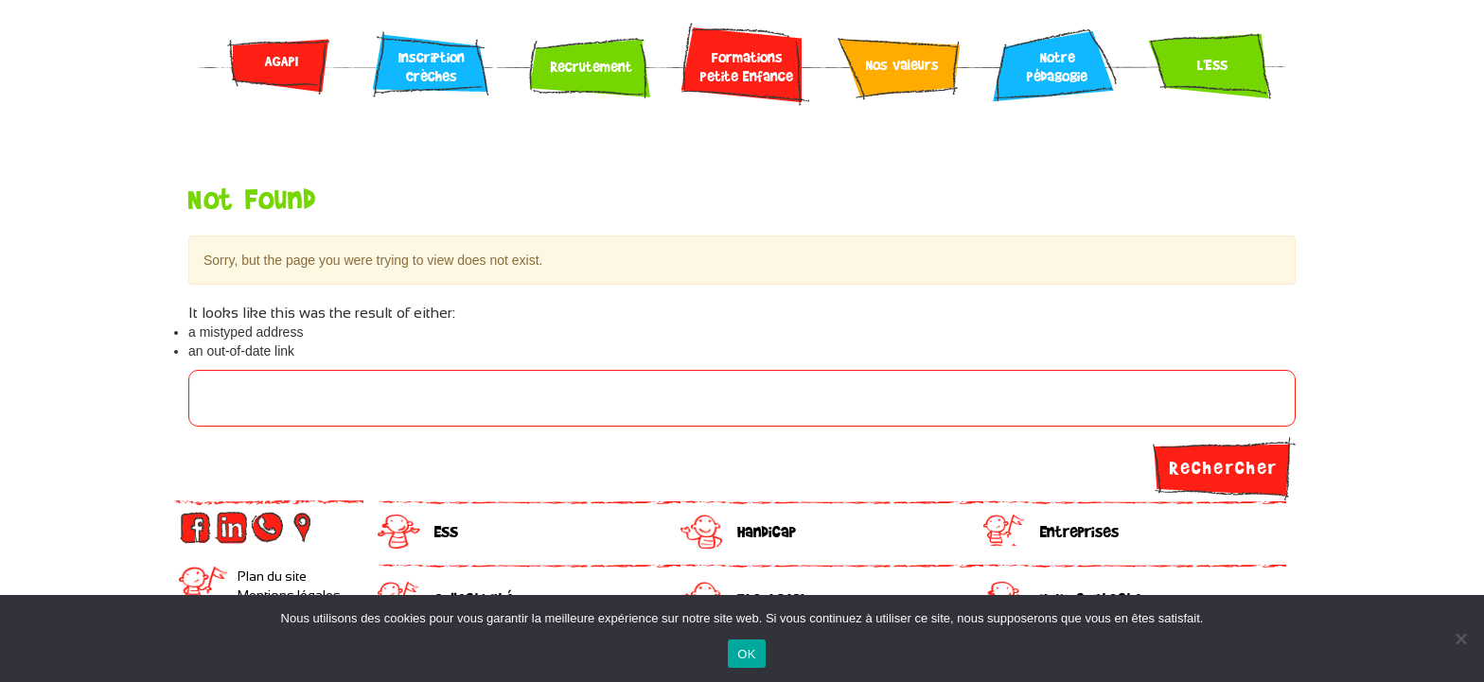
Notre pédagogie (1057, 66)
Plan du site (272, 576)
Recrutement (591, 66)
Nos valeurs (902, 64)
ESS (446, 531)
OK (746, 654)
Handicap (766, 531)
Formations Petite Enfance (746, 66)
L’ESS (1212, 64)
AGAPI (281, 60)
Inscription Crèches (431, 66)
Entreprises (1079, 531)
